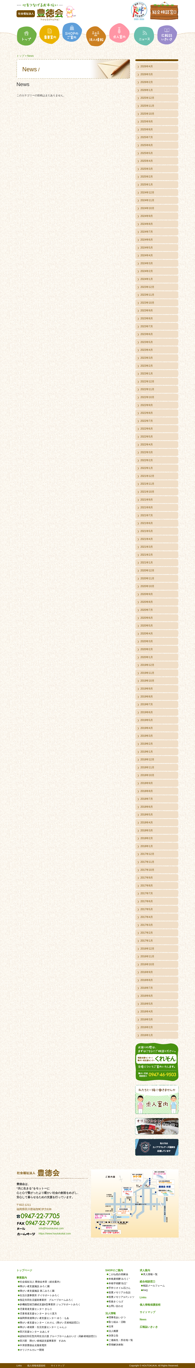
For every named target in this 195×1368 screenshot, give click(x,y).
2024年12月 (147, 192)
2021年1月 (147, 562)
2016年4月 (147, 1011)
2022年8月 (147, 413)
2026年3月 (147, 74)
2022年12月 (147, 381)
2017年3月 (147, 925)
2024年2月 (147, 271)
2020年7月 (147, 609)
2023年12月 (147, 287)
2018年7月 (147, 798)
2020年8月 (147, 602)
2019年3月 (147, 735)
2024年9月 (147, 216)
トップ (20, 55)
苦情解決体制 (116, 1344)
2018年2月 (147, 838)
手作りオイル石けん (119, 1287)
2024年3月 (147, 263)
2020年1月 (147, 657)
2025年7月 (147, 137)
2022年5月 (147, 436)
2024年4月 (147, 255)
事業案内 (22, 1277)
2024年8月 (147, 224)
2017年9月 (147, 877)
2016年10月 (147, 964)
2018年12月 (147, 759)
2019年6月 (147, 712)
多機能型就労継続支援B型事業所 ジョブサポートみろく (50, 1304)
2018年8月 (147, 791)
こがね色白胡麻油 (118, 1274)
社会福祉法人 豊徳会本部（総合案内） (41, 1281)
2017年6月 (147, 901)
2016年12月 (147, 948)
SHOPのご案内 (114, 1270)
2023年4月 (147, 349)
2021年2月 (147, 554)
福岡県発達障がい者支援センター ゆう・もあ (44, 1318)
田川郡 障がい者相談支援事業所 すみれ (43, 1340)
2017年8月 (147, 885)
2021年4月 (147, 539)
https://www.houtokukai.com (55, 1233)
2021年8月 (147, 507)
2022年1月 (147, 468)
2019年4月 (147, 728)
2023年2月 (147, 365)
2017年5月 (147, 909)
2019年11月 (147, 673)
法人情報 (110, 1313)
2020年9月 (147, 594)
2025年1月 (147, 184)
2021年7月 (147, 515)
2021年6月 (147, 523)
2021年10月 (147, 491)
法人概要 (113, 1331)
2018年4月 (147, 822)
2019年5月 (147, 720)
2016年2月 (147, 1027)
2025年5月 (147, 153)
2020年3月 (147, 641)
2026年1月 (147, 90)
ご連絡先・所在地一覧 (121, 1340)
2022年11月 (147, 389)
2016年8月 (147, 980)
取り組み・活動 (117, 1322)
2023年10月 (147, 302)
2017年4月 (147, 917)
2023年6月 (147, 334)
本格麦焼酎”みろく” (119, 1278)
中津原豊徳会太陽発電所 (33, 1345)
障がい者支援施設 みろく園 (35, 1286)
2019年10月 (147, 680)
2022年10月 (147, 397)
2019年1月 (147, 751)
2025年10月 (147, 113)
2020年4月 (147, 633)
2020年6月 (147, 617)
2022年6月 (147, 428)
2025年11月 (147, 105)
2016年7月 (147, 987)
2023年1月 (147, 373)
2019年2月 (147, 743)
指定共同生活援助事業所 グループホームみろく (46, 1299)
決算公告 (113, 1335)
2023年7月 (147, 326)
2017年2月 (147, 932)
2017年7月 (147, 893)
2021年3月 (147, 546)
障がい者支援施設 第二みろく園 (37, 1290)
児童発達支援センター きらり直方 (38, 1313)
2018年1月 (147, 846)
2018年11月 (147, 767)
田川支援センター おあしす (35, 1331)
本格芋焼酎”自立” (118, 1283)
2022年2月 (147, 460)
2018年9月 (147, 783)
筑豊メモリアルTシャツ (121, 1297)
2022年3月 (147, 452)
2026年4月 (147, 66)
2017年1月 (147, 940)
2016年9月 (147, 972)
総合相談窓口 (147, 1281)
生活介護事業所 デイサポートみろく (39, 1295)
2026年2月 (147, 82)
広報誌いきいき (149, 1327)
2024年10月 (147, 208)
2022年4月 (147, 444)
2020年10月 (147, 586)
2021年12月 (147, 476)
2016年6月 (147, 995)
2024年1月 (147, 279)
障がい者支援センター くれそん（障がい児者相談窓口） (50, 1322)
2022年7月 (147, 420)
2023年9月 (147, 310)
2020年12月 (147, 570)
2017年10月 (147, 869)
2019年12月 (147, 665)
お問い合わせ (116, 1306)
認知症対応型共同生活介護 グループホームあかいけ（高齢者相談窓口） (59, 1336)
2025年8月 (147, 129)
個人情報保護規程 (150, 1304)
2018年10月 (147, 775)
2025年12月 (147, 97)
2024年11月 (147, 200)
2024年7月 (147, 231)
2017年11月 (147, 862)
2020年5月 (147, 625)
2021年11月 (147, 483)
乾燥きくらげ (116, 1301)
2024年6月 (147, 239)
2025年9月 (147, 121)
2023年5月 (147, 342)
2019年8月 (147, 696)
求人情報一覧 (150, 1274)
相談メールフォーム (154, 1285)
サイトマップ (147, 1312)
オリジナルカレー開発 (32, 1349)
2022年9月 (147, 405)
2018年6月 (147, 806)
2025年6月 (147, 145)
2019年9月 (147, 688)
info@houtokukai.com (51, 1228)
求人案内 (145, 1270)
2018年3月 (147, 830)
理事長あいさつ (117, 1317)
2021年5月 (147, 531)
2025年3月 (147, 168)
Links (143, 1297)
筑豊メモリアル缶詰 (119, 1292)
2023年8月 (147, 318)
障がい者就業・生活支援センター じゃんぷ (43, 1327)
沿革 (111, 1326)
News (143, 1319)
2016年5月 (147, 1003)
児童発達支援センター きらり (36, 1309)
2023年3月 (147, 357)
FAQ (145, 1290)
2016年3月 (147, 1019)
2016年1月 (147, 1035)
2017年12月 (147, 854)
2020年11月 (147, 578)
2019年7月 (147, 704)
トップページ (24, 1270)
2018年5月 (147, 814)
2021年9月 (147, 499)
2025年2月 (147, 176)
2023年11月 (147, 294)
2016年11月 (147, 956)
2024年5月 (147, 247)
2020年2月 (147, 649)
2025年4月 (147, 160)
